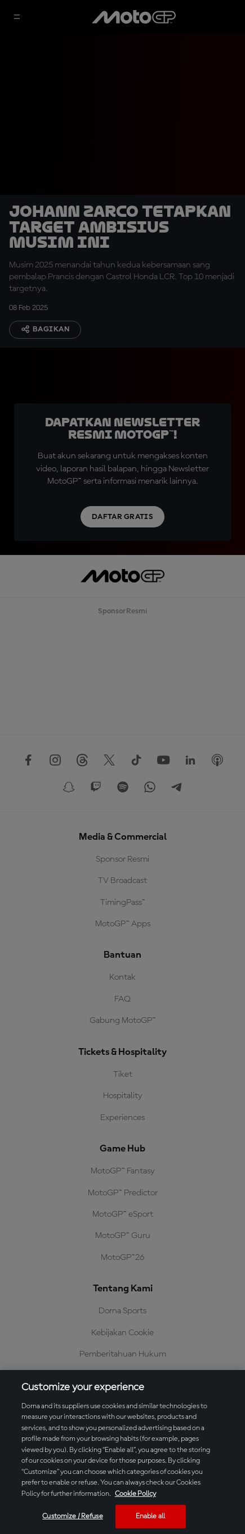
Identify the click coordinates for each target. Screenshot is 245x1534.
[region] (122, 1452)
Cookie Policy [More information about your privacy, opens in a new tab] (135, 1493)
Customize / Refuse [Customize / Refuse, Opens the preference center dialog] (72, 1516)
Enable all (150, 1516)
